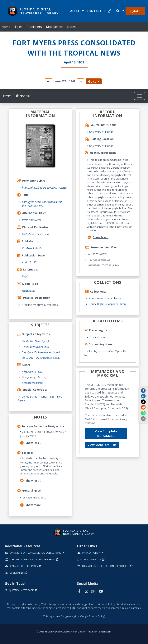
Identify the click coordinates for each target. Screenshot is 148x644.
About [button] (75, 11)
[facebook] (143, 390)
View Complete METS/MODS (106, 433)
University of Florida (101, 132)
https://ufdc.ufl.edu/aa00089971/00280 (44, 187)
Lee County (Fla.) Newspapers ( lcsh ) (41, 357)
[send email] (143, 418)
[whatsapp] (143, 412)
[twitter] (143, 401)
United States (29, 396)
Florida (44, 396)
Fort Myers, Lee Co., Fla (35, 234)
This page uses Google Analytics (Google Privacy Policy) (74, 616)
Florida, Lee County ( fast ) (35, 346)
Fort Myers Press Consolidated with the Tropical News (42, 203)
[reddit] (143, 407)
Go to (92, 81)
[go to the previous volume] (48, 81)
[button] (120, 11)
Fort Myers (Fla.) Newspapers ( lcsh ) (41, 352)
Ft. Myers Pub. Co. (32, 248)
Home (6, 27)
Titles (18, 27)
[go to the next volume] (80, 81)
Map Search (54, 27)
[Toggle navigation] (139, 96)
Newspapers (32, 371)
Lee (52, 396)
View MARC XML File (102, 445)
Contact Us (99, 11)
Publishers (34, 27)
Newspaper (28, 290)
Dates (71, 27)
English (134, 11)
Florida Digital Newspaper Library (107, 304)
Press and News (31, 220)
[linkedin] (143, 396)
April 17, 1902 (29, 262)
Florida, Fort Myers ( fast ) (35, 341)
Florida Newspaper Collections (106, 298)
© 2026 (74, 631)
